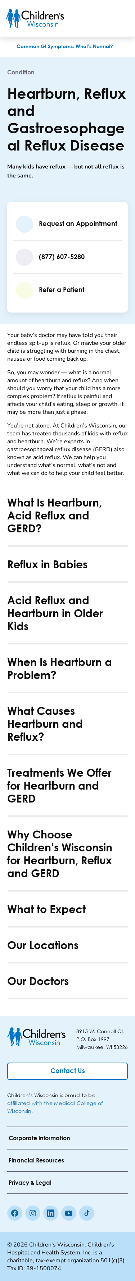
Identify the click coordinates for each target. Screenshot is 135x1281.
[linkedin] (50, 1213)
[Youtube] (68, 1213)
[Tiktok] (86, 1213)
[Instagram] (32, 1213)
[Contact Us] (67, 1071)
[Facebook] (14, 1213)
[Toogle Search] (102, 18)
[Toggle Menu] (120, 18)
